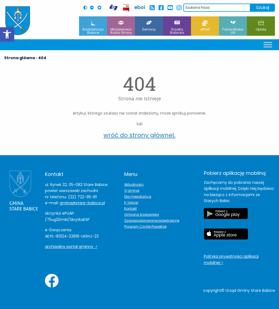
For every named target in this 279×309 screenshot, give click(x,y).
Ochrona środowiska (141, 214)
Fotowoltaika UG (233, 27)
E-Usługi (131, 202)
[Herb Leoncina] (17, 21)
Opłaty (261, 26)
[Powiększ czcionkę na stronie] (101, 7)
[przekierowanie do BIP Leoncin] (126, 8)
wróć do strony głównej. (139, 135)
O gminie (131, 190)
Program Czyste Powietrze (145, 226)
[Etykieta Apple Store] (226, 237)
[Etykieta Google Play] (226, 216)
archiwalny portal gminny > (71, 246)
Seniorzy (149, 26)
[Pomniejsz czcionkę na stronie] (93, 7)
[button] (7, 34)
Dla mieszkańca (137, 196)
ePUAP (205, 26)
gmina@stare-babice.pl (82, 203)
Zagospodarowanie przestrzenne (151, 220)
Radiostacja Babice (93, 27)
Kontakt (130, 208)
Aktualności (134, 184)
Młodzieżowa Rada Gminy (121, 27)
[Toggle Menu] (267, 44)
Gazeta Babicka (177, 27)
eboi (139, 7)
